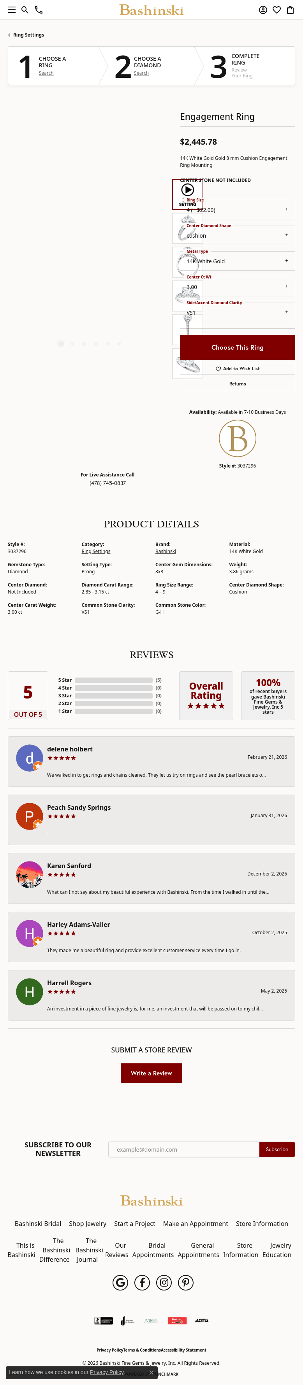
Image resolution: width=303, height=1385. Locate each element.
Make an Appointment (195, 1223)
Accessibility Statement (183, 1350)
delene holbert (70, 749)
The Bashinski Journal (89, 1250)
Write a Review (151, 1073)
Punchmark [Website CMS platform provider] (166, 1374)
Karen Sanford (69, 865)
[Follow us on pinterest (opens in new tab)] (186, 1282)
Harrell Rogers (69, 983)
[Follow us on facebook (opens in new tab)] (142, 1282)
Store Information (262, 1223)
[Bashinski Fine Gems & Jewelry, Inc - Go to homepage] (151, 1200)
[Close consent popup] (151, 1372)
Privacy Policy (110, 1350)
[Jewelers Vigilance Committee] (151, 1321)
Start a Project (134, 1223)
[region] (90, 279)
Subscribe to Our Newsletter (58, 1149)
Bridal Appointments (153, 1250)
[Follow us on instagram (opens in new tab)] (164, 1282)
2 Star (65, 703)
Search (46, 73)
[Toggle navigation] (9, 10)
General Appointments (198, 1250)
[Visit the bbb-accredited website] (103, 1321)
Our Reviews (117, 1250)
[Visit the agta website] (202, 1321)
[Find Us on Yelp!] (177, 1321)
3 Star (65, 695)
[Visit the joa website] (127, 1321)
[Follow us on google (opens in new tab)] (120, 1282)
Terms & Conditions (142, 1350)
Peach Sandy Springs (79, 807)
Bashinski (165, 551)
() (159, 680)
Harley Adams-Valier (78, 924)
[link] (39, 10)
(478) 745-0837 (108, 483)
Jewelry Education (277, 1250)
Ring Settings (28, 35)
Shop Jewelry (87, 1223)
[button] (25, 10)
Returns (237, 384)
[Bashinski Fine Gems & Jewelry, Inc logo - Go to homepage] (152, 10)
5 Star (65, 680)
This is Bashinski (21, 1250)
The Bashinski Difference (54, 1250)
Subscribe (277, 1149)
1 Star (65, 711)
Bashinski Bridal (38, 1223)
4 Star (65, 688)
